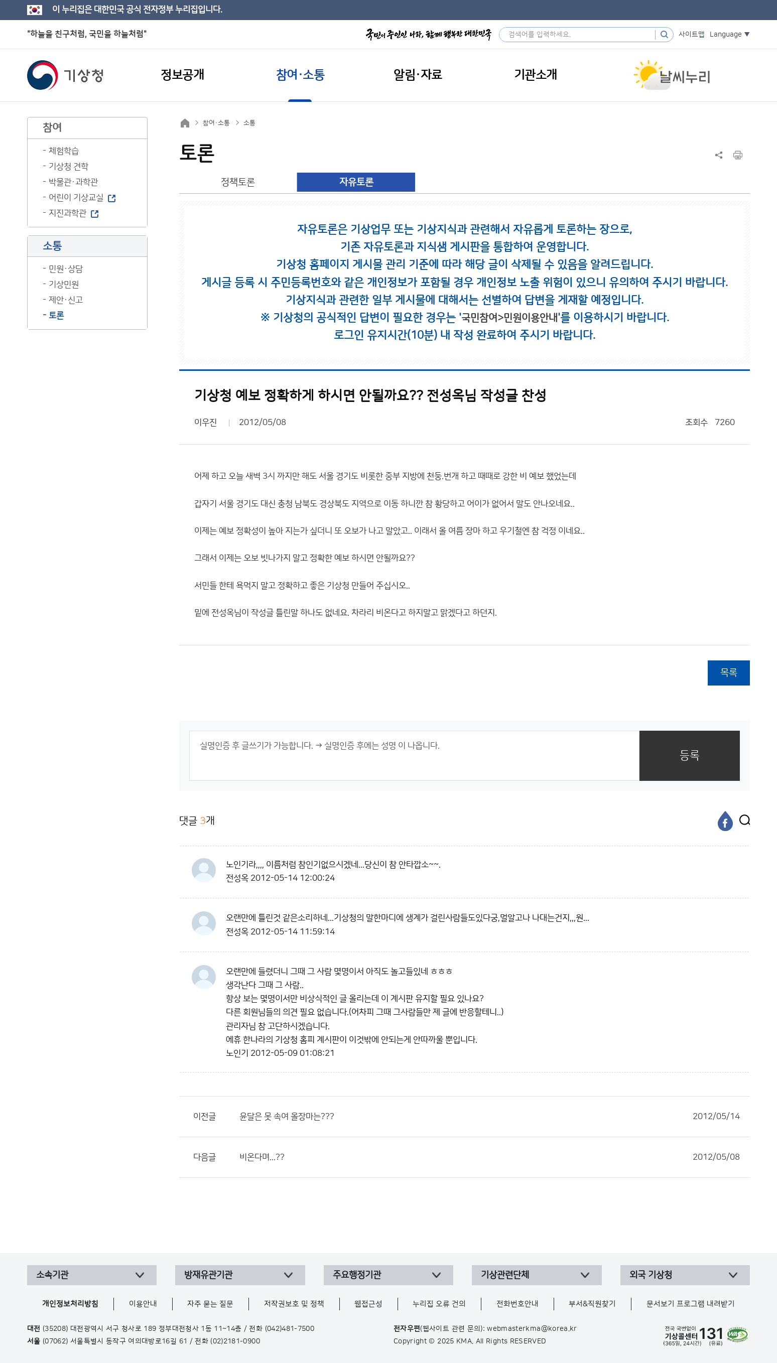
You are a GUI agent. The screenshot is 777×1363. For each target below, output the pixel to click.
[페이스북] (725, 821)
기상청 (65, 75)
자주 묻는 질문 (210, 1304)
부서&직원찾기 (592, 1304)
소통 (249, 122)
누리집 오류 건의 (439, 1304)
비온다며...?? (489, 1157)
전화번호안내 (517, 1304)
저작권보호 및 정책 (294, 1304)
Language (726, 35)
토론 (56, 315)
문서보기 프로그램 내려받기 (690, 1304)
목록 (728, 672)
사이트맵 (692, 35)
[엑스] (742, 821)
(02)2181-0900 (235, 1341)
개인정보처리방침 (70, 1304)
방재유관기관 (208, 1275)
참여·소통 (216, 122)
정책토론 (238, 182)
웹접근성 (368, 1304)
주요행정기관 (357, 1275)
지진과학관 (67, 213)
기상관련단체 (505, 1275)
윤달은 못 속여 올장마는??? (489, 1117)
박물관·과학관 (73, 182)
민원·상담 (66, 269)
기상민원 (64, 284)
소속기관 (52, 1275)
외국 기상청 (650, 1275)
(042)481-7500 (290, 1329)
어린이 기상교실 (76, 197)
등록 (690, 755)
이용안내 (143, 1304)
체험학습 (64, 151)
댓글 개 (197, 820)
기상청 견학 (68, 166)
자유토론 (356, 182)
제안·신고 (66, 300)
